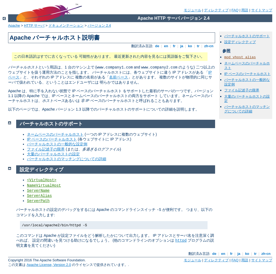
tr (198, 46)
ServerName (38, 191)
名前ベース (118, 77)
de (157, 46)
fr (174, 46)
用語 (244, 10)
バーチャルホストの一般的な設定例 (57, 144)
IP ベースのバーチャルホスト (247, 74)
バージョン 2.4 (99, 25)
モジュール (192, 10)
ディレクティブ (216, 10)
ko (190, 46)
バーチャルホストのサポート (247, 36)
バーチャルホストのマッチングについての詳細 (247, 109)
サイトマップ (261, 10)
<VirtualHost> (41, 180)
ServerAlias (39, 196)
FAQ (235, 10)
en (166, 46)
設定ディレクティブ (240, 42)
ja (181, 46)
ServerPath (38, 201)
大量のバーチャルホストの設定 (53, 154)
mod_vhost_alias (240, 57)
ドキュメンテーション (66, 25)
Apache (14, 25)
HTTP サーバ (34, 25)
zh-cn (208, 46)
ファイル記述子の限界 (241, 90)
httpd (181, 240)
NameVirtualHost (44, 185)
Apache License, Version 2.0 (49, 265)
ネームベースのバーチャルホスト (55, 134)
